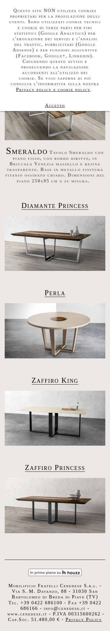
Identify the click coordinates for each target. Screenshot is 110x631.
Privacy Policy (84, 619)
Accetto (55, 105)
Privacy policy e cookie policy (53, 89)
